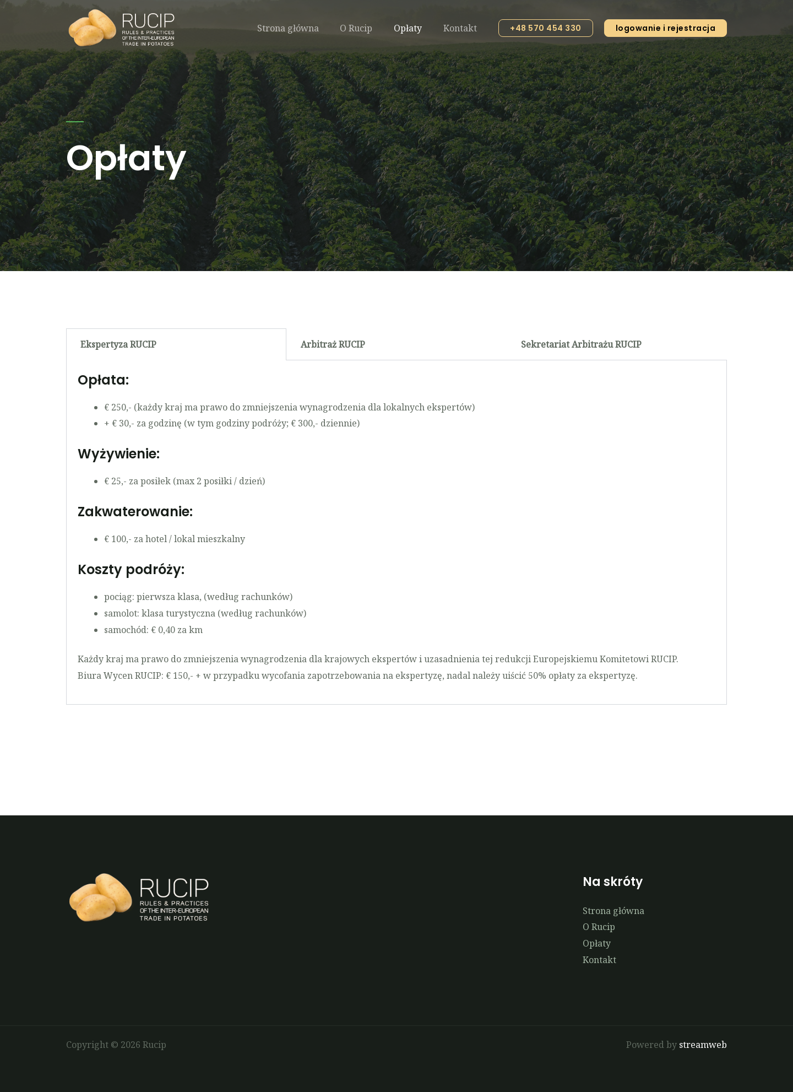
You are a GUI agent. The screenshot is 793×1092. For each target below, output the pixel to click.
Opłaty (413, 28)
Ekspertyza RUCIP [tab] (118, 344)
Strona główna (301, 28)
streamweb (703, 1045)
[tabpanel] (396, 532)
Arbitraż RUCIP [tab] (333, 344)
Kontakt (462, 28)
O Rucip (365, 28)
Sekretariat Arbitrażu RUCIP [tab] (581, 344)
